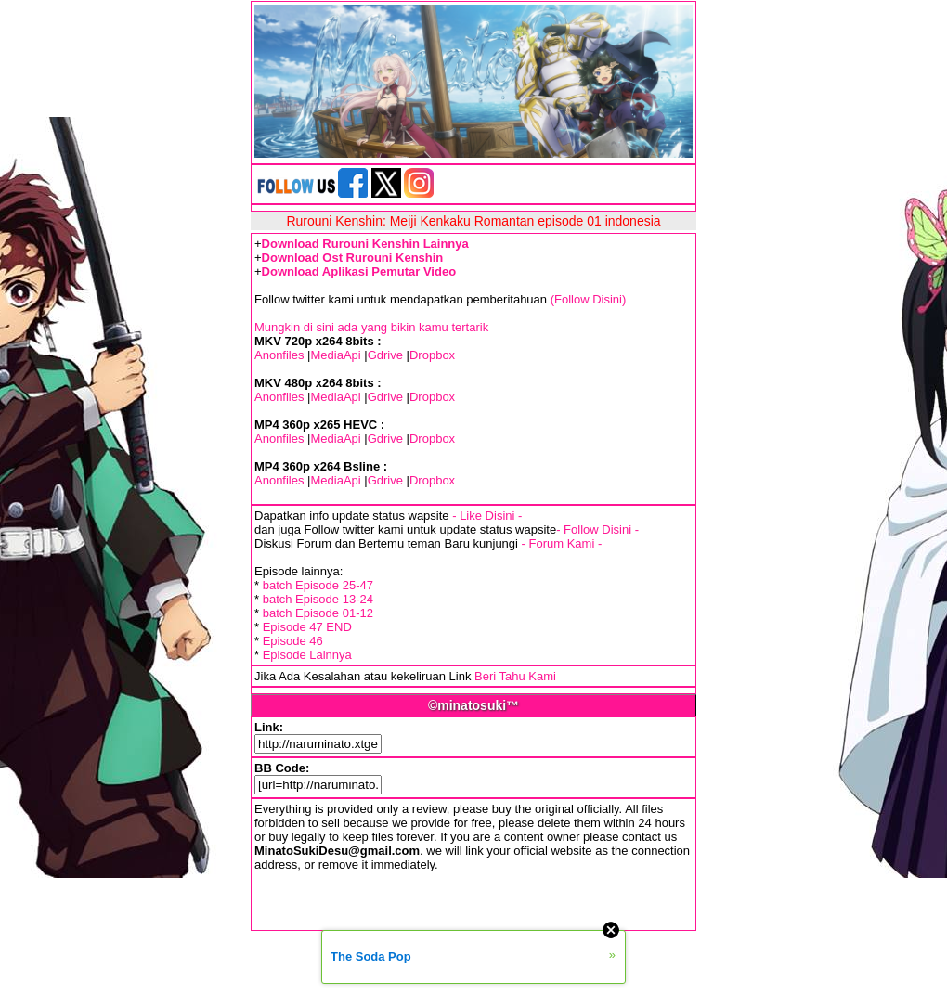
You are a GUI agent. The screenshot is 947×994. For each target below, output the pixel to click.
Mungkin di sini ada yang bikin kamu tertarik (371, 327)
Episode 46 (293, 641)
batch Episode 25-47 (318, 585)
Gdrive (385, 355)
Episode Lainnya (307, 655)
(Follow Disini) (589, 299)
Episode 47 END (307, 627)
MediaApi (335, 355)
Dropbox (432, 355)
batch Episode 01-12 (318, 613)
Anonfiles (279, 355)
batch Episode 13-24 (318, 599)
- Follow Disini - (597, 529)
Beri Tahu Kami (515, 676)
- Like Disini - (487, 516)
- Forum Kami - (562, 543)
